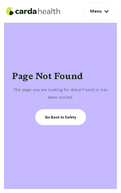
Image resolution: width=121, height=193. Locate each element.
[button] (99, 11)
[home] (33, 11)
